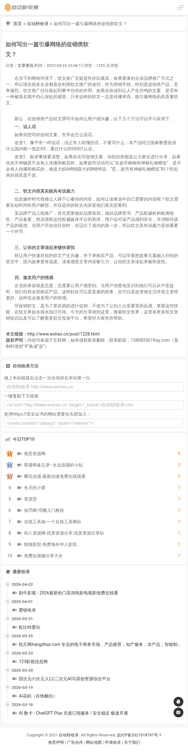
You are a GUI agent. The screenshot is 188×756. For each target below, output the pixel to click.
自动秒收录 (38, 23)
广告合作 (75, 742)
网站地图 (94, 742)
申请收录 (113, 742)
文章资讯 (26, 65)
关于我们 (132, 742)
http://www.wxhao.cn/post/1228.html (63, 334)
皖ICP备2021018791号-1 (139, 735)
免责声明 (56, 742)
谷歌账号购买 (102, 750)
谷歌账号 (82, 750)
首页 (17, 23)
